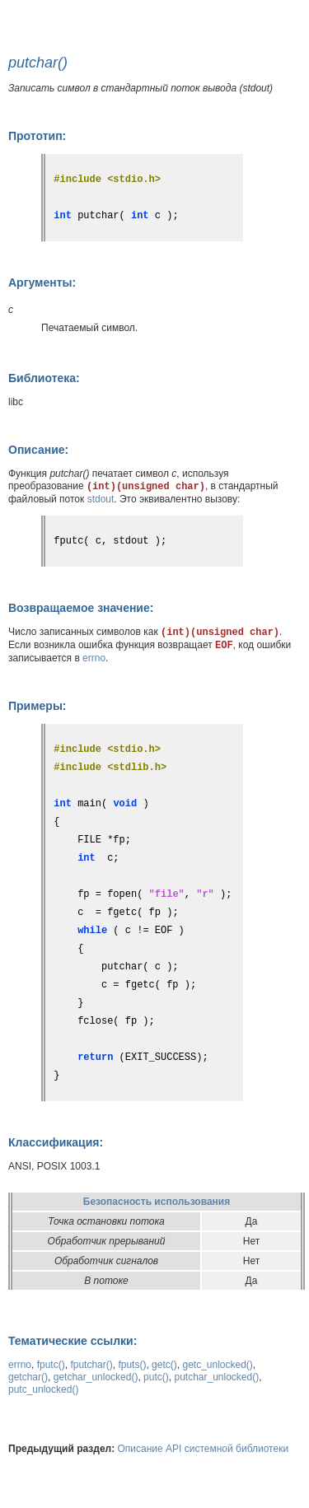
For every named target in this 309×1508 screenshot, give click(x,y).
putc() (156, 1377)
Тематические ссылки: (72, 1340)
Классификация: (55, 1142)
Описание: (38, 449)
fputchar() (91, 1364)
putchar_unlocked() (216, 1377)
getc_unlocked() (217, 1364)
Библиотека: (44, 378)
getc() (164, 1364)
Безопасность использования (156, 1201)
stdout (101, 499)
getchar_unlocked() (96, 1377)
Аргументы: (42, 282)
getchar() (28, 1377)
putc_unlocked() (43, 1389)
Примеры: (37, 705)
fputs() (132, 1364)
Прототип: (37, 135)
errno (93, 658)
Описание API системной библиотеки (203, 1448)
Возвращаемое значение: (80, 607)
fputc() (51, 1364)
